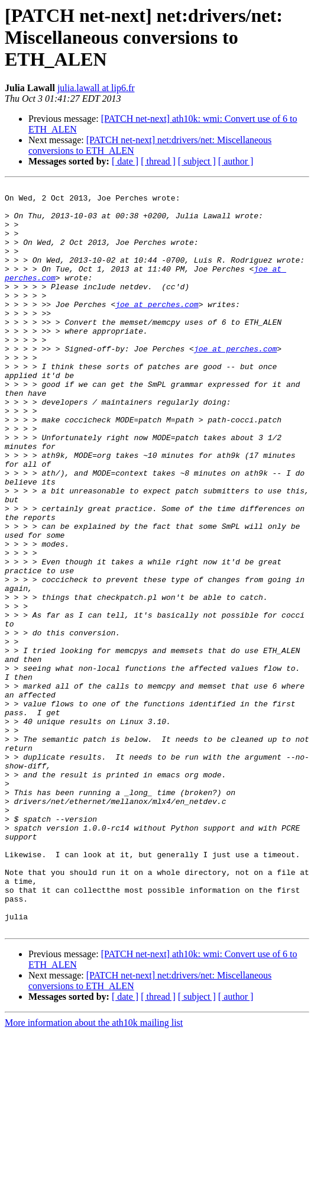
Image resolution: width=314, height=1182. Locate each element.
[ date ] (125, 161)
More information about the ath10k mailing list (94, 1172)
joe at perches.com (156, 329)
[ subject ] (197, 161)
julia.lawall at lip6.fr (96, 88)
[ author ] (236, 161)
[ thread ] (158, 161)
